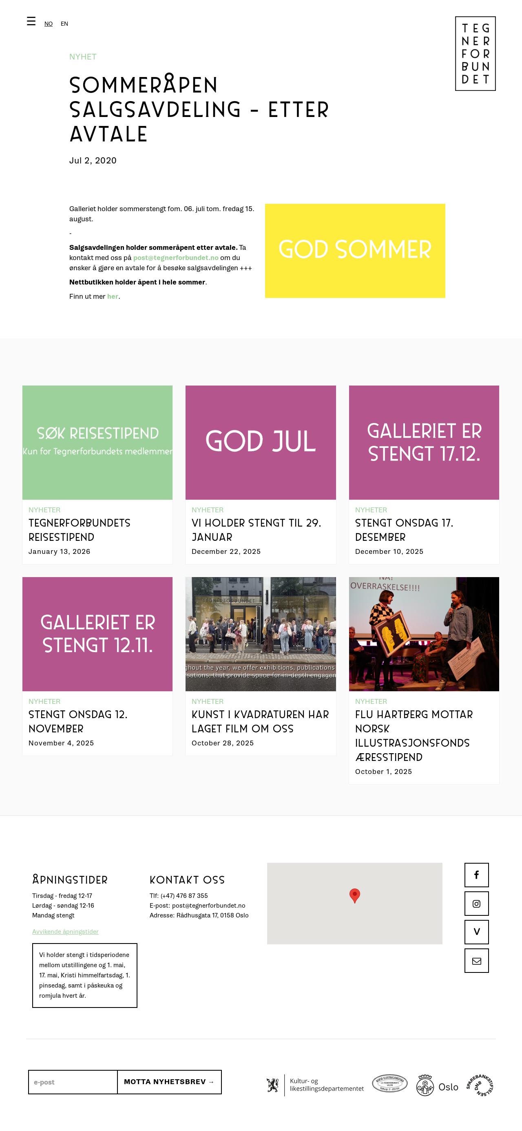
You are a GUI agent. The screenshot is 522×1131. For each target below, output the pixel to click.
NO (48, 23)
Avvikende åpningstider (65, 932)
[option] (64, 24)
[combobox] (48, 24)
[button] (49, 23)
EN (64, 23)
